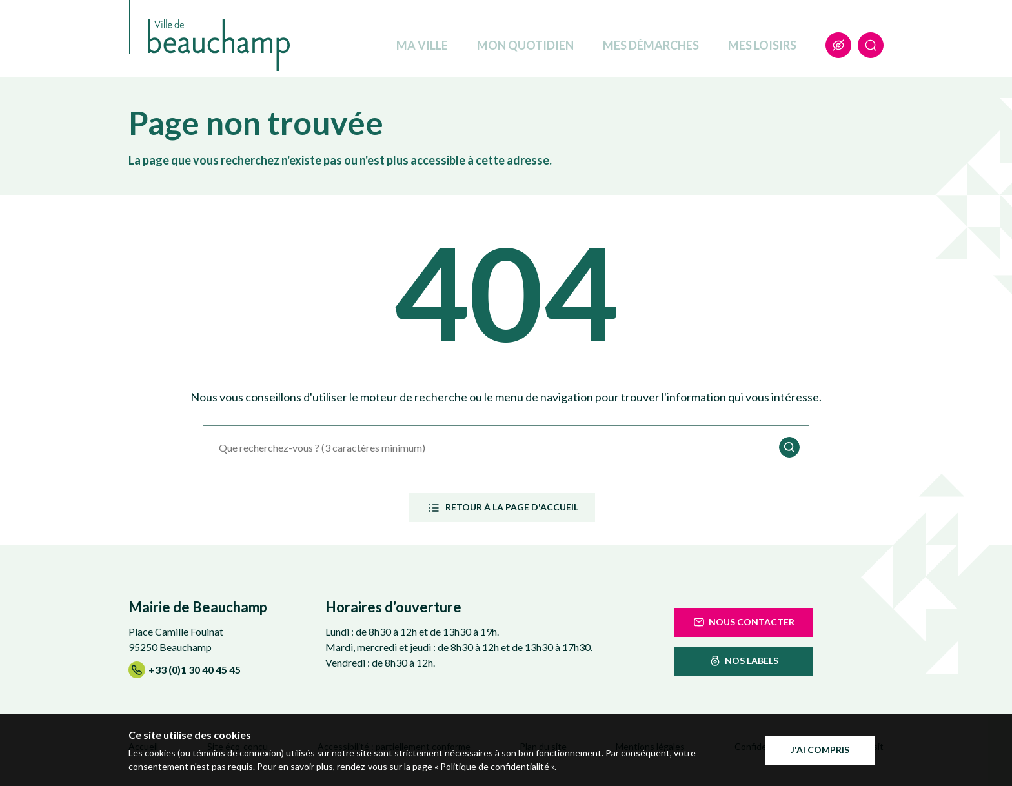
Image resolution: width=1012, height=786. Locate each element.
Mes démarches (651, 45)
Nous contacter (743, 622)
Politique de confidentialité (494, 766)
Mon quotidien (525, 45)
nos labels (743, 660)
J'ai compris (820, 749)
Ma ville (422, 45)
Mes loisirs (762, 45)
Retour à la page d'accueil (501, 507)
